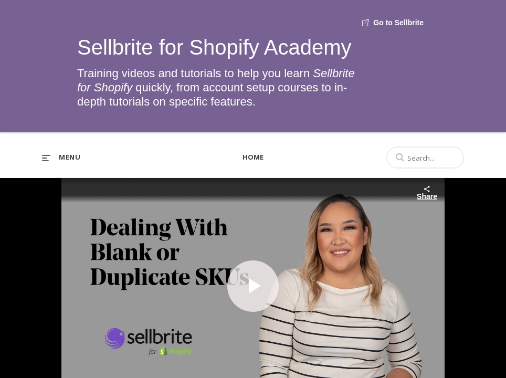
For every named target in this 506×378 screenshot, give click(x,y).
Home (253, 157)
